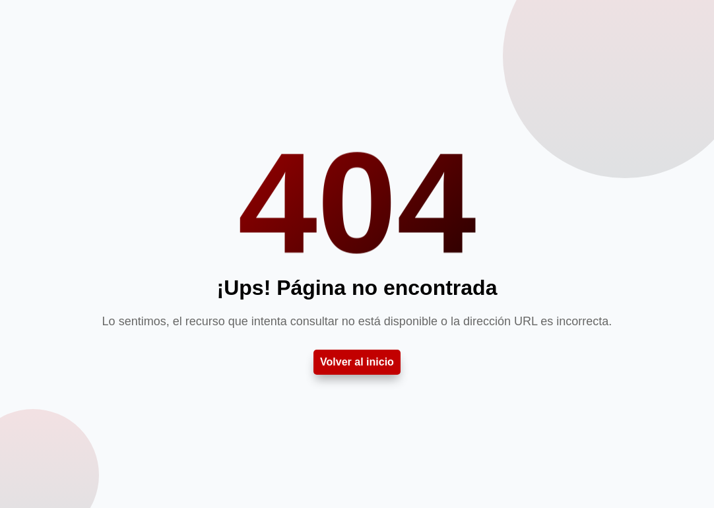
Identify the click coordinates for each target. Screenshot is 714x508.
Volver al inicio (357, 361)
